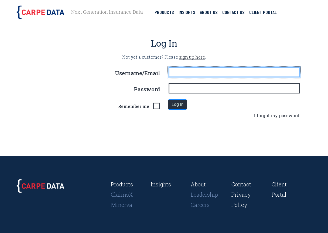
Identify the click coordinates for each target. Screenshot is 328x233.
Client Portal (263, 12)
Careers (200, 204)
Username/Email (137, 72)
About (198, 184)
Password (147, 89)
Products (164, 12)
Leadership (204, 194)
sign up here (192, 57)
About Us (209, 12)
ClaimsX (122, 194)
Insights (187, 12)
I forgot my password (276, 115)
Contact (241, 184)
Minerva (121, 204)
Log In (177, 104)
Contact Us (233, 12)
